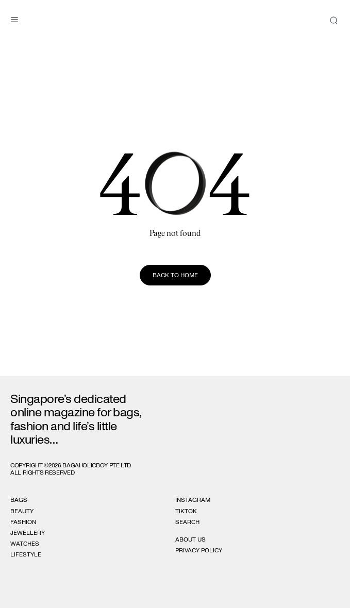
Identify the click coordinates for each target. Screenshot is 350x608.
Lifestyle (25, 554)
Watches (24, 544)
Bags (18, 500)
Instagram (192, 500)
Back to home (175, 275)
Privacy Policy (198, 550)
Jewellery (27, 533)
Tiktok (186, 511)
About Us (190, 539)
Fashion (23, 522)
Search (187, 522)
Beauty (22, 511)
